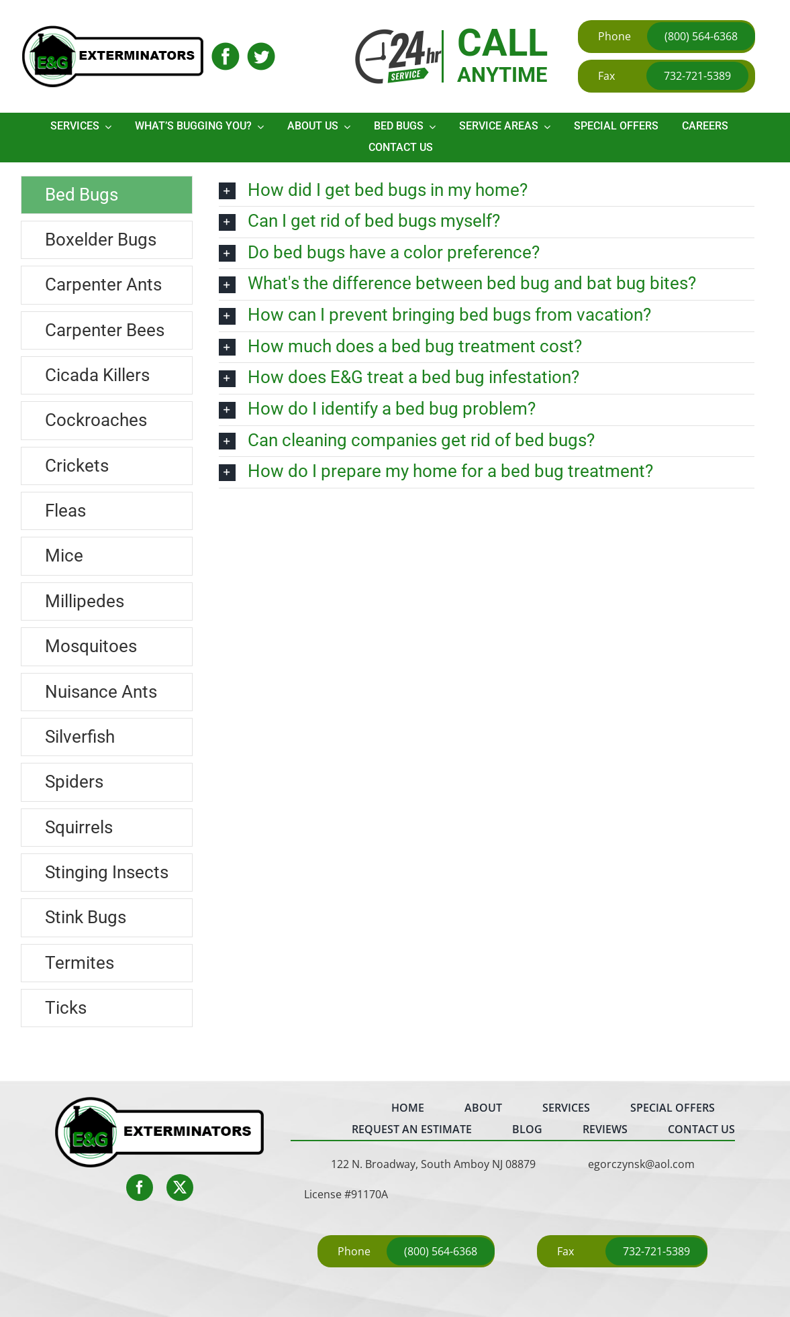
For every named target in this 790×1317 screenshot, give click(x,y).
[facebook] (139, 1187)
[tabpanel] (486, 605)
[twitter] (179, 1187)
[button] (486, 191)
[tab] (107, 195)
